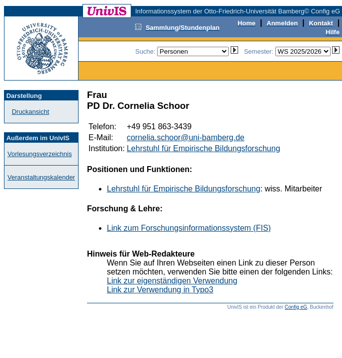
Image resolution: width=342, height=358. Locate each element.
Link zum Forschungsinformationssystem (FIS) (189, 228)
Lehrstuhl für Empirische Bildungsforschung (203, 148)
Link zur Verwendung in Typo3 (160, 289)
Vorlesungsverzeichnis (39, 154)
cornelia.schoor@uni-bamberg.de (186, 137)
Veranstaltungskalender (41, 177)
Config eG (296, 307)
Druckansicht (30, 111)
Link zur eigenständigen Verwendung (172, 280)
